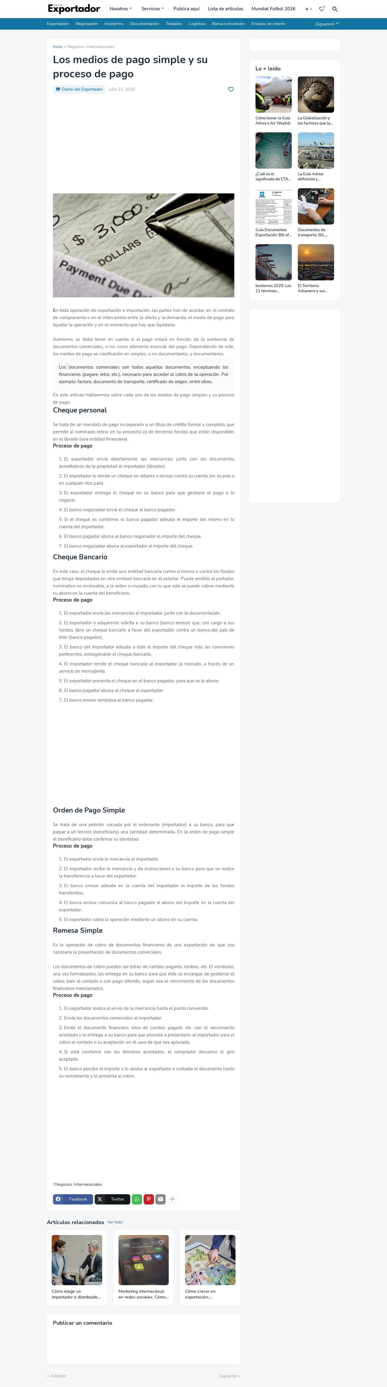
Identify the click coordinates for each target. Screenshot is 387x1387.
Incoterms (114, 24)
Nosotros (119, 9)
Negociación (87, 24)
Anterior (58, 1376)
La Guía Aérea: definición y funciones (311, 177)
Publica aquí (187, 9)
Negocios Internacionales (90, 47)
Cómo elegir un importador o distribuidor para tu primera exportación (75, 1294)
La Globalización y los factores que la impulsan (314, 121)
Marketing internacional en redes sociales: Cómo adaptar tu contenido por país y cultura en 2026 (143, 1294)
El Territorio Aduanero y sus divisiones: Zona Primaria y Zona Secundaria (312, 288)
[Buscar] (335, 9)
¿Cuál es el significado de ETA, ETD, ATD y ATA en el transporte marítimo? (272, 177)
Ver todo (114, 1222)
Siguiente (228, 1376)
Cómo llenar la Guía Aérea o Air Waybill (273, 121)
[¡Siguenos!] (326, 24)
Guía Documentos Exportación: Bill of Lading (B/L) (272, 233)
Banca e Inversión (228, 24)
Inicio (58, 47)
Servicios (150, 9)
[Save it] (231, 89)
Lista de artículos (225, 9)
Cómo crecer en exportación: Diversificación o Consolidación (201, 1294)
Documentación (144, 24)
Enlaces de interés (268, 24)
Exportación (58, 24)
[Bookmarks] (321, 9)
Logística (197, 24)
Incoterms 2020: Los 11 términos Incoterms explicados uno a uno (273, 288)
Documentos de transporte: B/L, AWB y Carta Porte (315, 233)
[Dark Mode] (309, 9)
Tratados (174, 24)
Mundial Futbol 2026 (273, 9)
